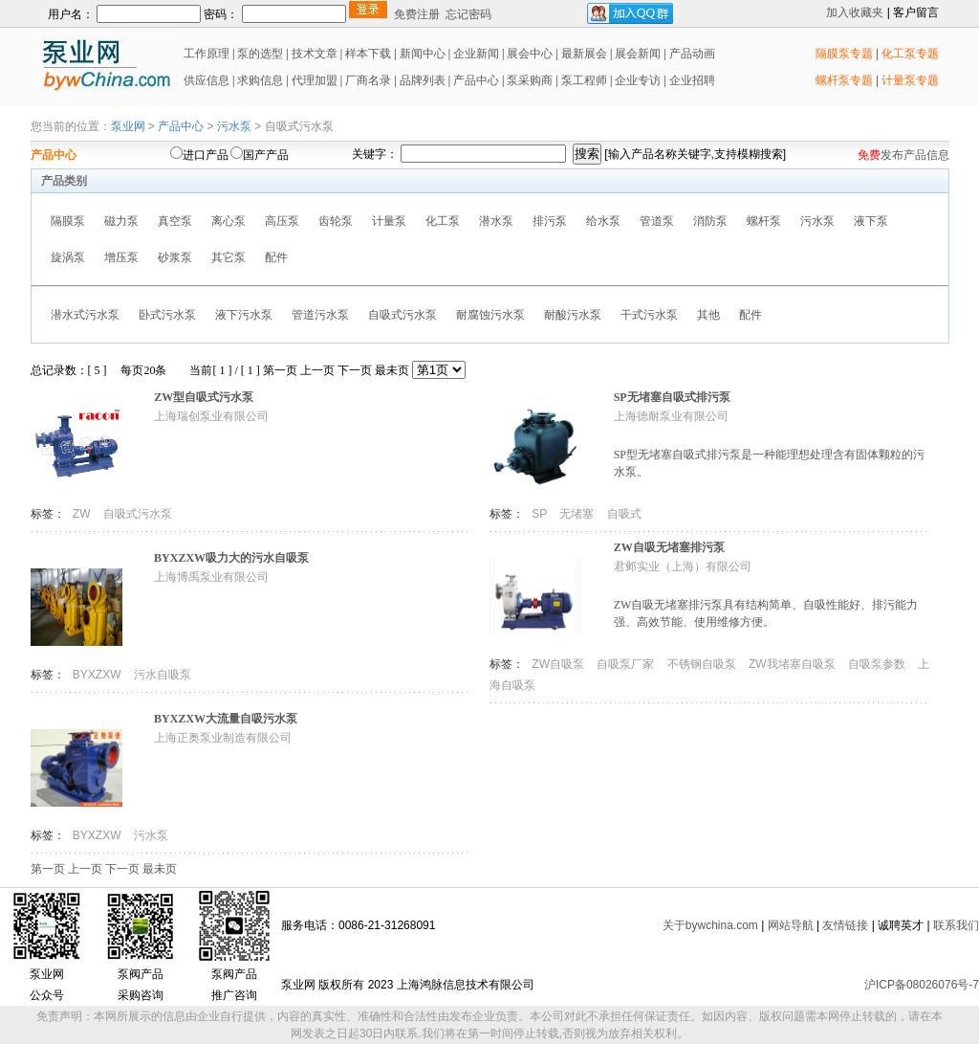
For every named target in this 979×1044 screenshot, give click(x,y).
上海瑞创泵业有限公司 (211, 416)
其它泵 (228, 257)
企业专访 (636, 80)
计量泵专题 (910, 80)
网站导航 (791, 925)
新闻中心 (422, 53)
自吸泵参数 (878, 664)
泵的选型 (261, 53)
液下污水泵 (243, 315)
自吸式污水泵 (402, 315)
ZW (83, 514)
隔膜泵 (68, 221)
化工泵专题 (910, 53)
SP (541, 514)
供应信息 (205, 80)
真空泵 (175, 221)
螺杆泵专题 (844, 80)
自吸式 (624, 514)
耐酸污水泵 (572, 315)
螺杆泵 (764, 221)
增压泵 (121, 257)
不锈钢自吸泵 (703, 664)
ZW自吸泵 (559, 664)
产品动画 (692, 53)
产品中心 (476, 80)
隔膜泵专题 (844, 53)
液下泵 (871, 221)
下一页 (354, 370)
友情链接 (845, 925)
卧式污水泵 (167, 315)
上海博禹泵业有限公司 (211, 577)
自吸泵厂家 (627, 664)
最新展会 (582, 53)
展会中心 (528, 53)
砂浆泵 (175, 257)
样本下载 (368, 53)
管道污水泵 (320, 315)
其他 (708, 315)
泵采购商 (528, 80)
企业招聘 (690, 80)
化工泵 (442, 221)
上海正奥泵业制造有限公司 (223, 737)
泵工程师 (584, 80)
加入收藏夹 (854, 12)
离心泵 (228, 221)
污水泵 (234, 126)
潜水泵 (496, 221)
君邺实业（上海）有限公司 (682, 566)
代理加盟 (314, 80)
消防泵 (710, 221)
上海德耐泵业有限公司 (671, 416)
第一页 (280, 370)
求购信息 (260, 80)
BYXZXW (98, 674)
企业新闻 (477, 53)
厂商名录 (369, 80)
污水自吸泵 (162, 674)
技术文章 (314, 53)
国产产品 (266, 155)
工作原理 (205, 53)
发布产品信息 (915, 155)
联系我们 (956, 925)
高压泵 (282, 221)
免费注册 (417, 14)
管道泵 (657, 221)
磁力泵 (121, 221)
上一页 (317, 370)
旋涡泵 (68, 257)
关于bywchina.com (710, 925)
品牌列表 (422, 80)
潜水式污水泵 (85, 315)
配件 (276, 257)
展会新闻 (636, 53)
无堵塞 (578, 514)
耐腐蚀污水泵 (490, 315)
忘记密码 (468, 14)
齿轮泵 (335, 221)
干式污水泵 (649, 315)
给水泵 (603, 221)
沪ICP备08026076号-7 (921, 984)
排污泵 (550, 221)
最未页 (392, 370)
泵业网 (128, 126)
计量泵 (389, 221)
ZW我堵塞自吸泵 (793, 664)
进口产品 (205, 155)
